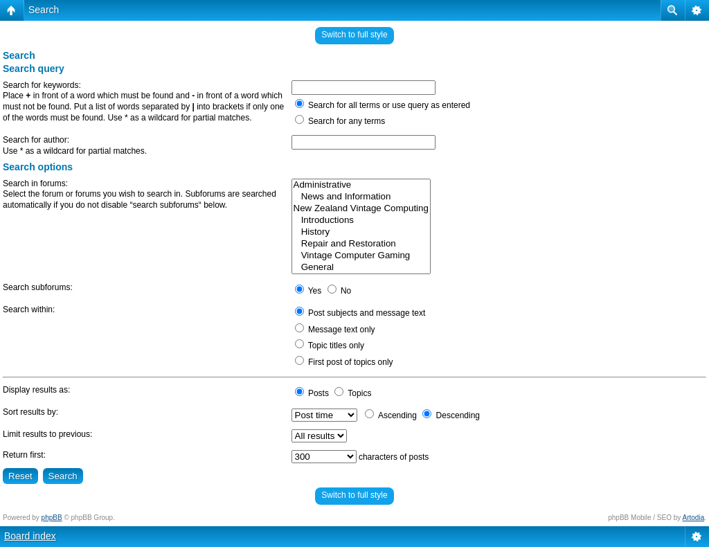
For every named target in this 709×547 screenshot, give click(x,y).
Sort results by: (30, 412)
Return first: (24, 455)
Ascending (391, 415)
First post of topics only (344, 362)
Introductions (361, 220)
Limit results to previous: (47, 434)
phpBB (52, 517)
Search (43, 9)
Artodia (694, 517)
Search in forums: (35, 183)
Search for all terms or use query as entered (382, 105)
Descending (451, 415)
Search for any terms (340, 121)
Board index (30, 535)
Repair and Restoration (361, 244)
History (361, 232)
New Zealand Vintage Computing (361, 209)
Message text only (335, 329)
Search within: (29, 309)
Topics (352, 393)
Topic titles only (330, 345)
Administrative (361, 185)
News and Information (361, 197)
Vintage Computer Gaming (361, 256)
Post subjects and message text (360, 313)
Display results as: (36, 390)
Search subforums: (38, 287)
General (361, 268)
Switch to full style (354, 34)
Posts (312, 393)
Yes (308, 291)
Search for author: (36, 140)
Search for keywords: (42, 85)
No (339, 291)
